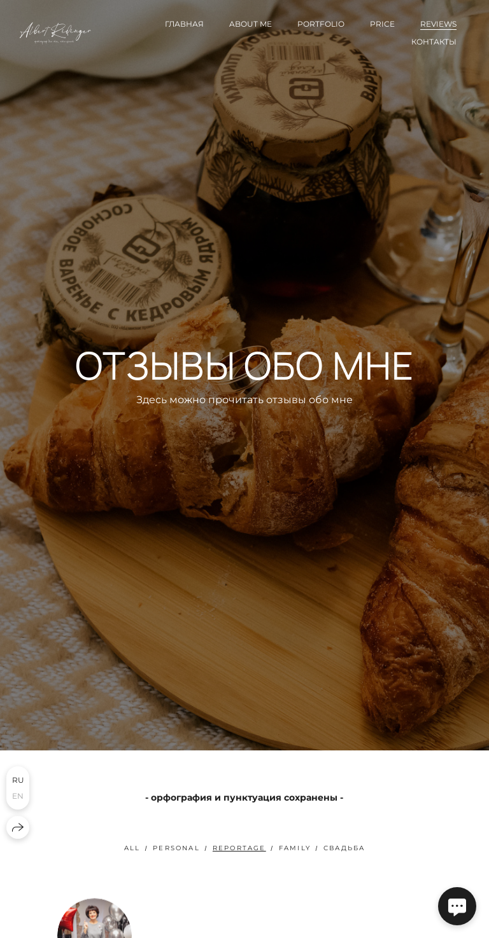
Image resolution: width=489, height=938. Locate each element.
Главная (184, 24)
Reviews (438, 24)
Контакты (434, 41)
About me (250, 24)
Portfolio (320, 24)
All (132, 848)
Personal (176, 848)
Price (382, 24)
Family (295, 848)
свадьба (344, 848)
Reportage (239, 848)
